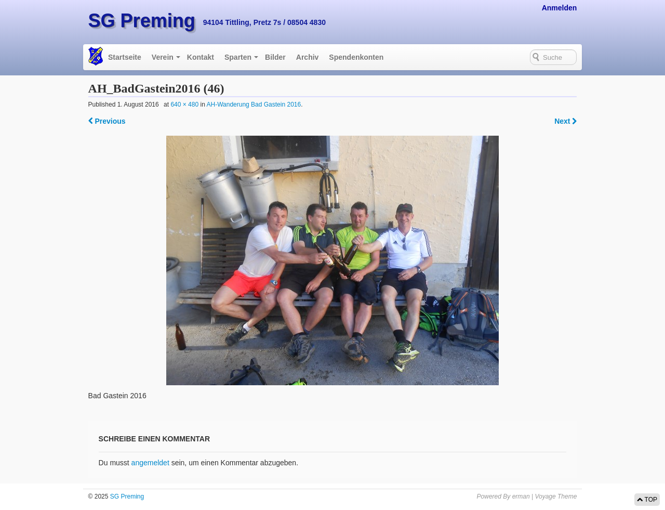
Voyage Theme (556, 496)
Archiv (307, 57)
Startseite (124, 57)
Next (565, 121)
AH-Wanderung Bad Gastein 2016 (253, 104)
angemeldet (150, 463)
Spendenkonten (356, 57)
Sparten (237, 57)
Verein (163, 57)
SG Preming (141, 20)
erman (521, 496)
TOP (647, 499)
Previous (107, 121)
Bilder (275, 57)
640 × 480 (184, 104)
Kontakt (200, 57)
